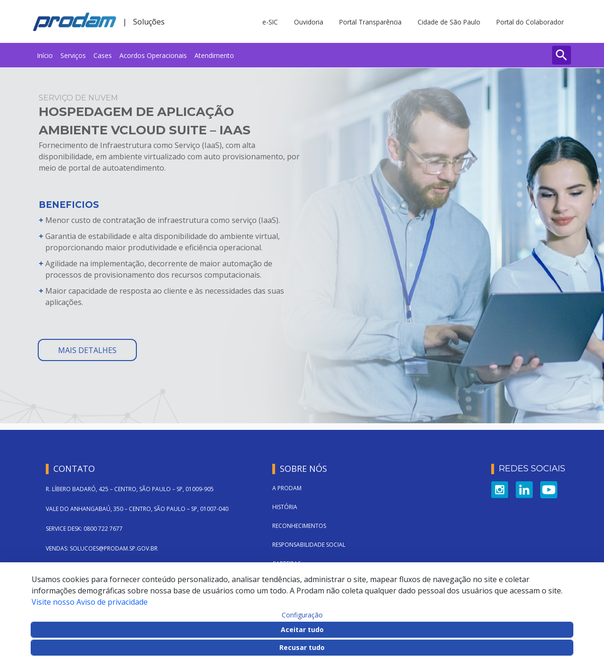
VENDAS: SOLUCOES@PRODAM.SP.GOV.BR (102, 548)
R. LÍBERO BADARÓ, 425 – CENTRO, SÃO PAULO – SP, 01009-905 (130, 489)
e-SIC (270, 21)
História (284, 507)
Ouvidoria (308, 21)
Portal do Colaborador (530, 21)
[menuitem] (45, 55)
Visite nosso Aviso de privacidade (90, 602)
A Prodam (287, 488)
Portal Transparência (370, 21)
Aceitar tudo (302, 629)
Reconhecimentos (299, 526)
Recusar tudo (302, 647)
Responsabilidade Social (308, 545)
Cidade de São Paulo (449, 21)
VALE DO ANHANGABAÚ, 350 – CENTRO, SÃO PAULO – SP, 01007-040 (137, 509)
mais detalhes (87, 350)
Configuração (302, 615)
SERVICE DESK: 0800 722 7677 (84, 529)
